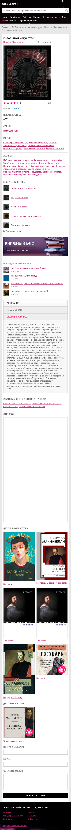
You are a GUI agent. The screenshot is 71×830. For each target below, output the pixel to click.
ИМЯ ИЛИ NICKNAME (14, 747)
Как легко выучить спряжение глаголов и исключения (37, 283)
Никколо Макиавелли (54, 27)
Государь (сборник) (12, 697)
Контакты (7, 819)
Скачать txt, (25, 403)
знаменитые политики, (34, 148)
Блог (64, 17)
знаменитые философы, (15, 145)
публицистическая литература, (18, 160)
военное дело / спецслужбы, (48, 160)
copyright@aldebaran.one (15, 825)
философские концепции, (15, 142)
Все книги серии (13, 231)
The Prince (8, 641)
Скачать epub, (26, 406)
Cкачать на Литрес (17, 317)
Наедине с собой (19, 207)
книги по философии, (49, 163)
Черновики (32, 20)
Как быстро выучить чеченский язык (28, 268)
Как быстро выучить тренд (24, 276)
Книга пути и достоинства (23, 188)
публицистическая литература (27, 27)
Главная (5, 27)
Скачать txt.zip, (39, 403)
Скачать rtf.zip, (54, 403)
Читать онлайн (15, 310)
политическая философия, (41, 145)
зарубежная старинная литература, (20, 163)
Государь (7, 584)
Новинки (7, 812)
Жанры (36, 17)
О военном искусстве (13, 741)
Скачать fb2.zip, (11, 403)
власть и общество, (13, 148)
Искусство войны (19, 197)
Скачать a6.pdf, (10, 406)
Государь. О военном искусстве (51, 583)
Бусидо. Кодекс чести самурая (26, 216)
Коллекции (11, 20)
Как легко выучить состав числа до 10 (29, 291)
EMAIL (6, 759)
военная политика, (12, 172)
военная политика (55, 148)
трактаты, (53, 142)
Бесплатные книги (51, 17)
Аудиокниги (15, 17)
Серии (22, 20)
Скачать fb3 (39, 406)
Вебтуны (27, 17)
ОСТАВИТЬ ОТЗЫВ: (13, 771)
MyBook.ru (32, 819)
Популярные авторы (13, 815)
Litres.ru (31, 812)
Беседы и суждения (20, 225)
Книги (4, 17)
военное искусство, (38, 142)
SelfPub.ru (32, 815)
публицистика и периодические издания (22, 174)
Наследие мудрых (12, 131)
